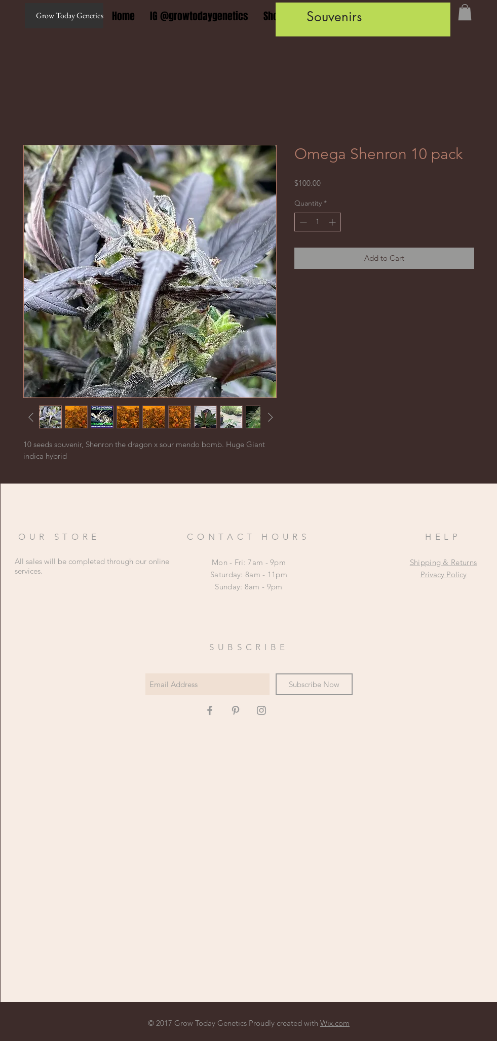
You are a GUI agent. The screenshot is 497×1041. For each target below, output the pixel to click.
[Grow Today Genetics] (64, 15)
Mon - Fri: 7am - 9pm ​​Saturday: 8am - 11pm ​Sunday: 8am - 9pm (248, 574)
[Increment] (333, 222)
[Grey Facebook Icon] (210, 710)
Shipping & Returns (443, 562)
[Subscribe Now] (314, 684)
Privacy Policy (443, 574)
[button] (465, 12)
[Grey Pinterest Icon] (236, 710)
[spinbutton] (318, 222)
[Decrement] (302, 222)
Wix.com (335, 1023)
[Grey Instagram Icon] (261, 710)
